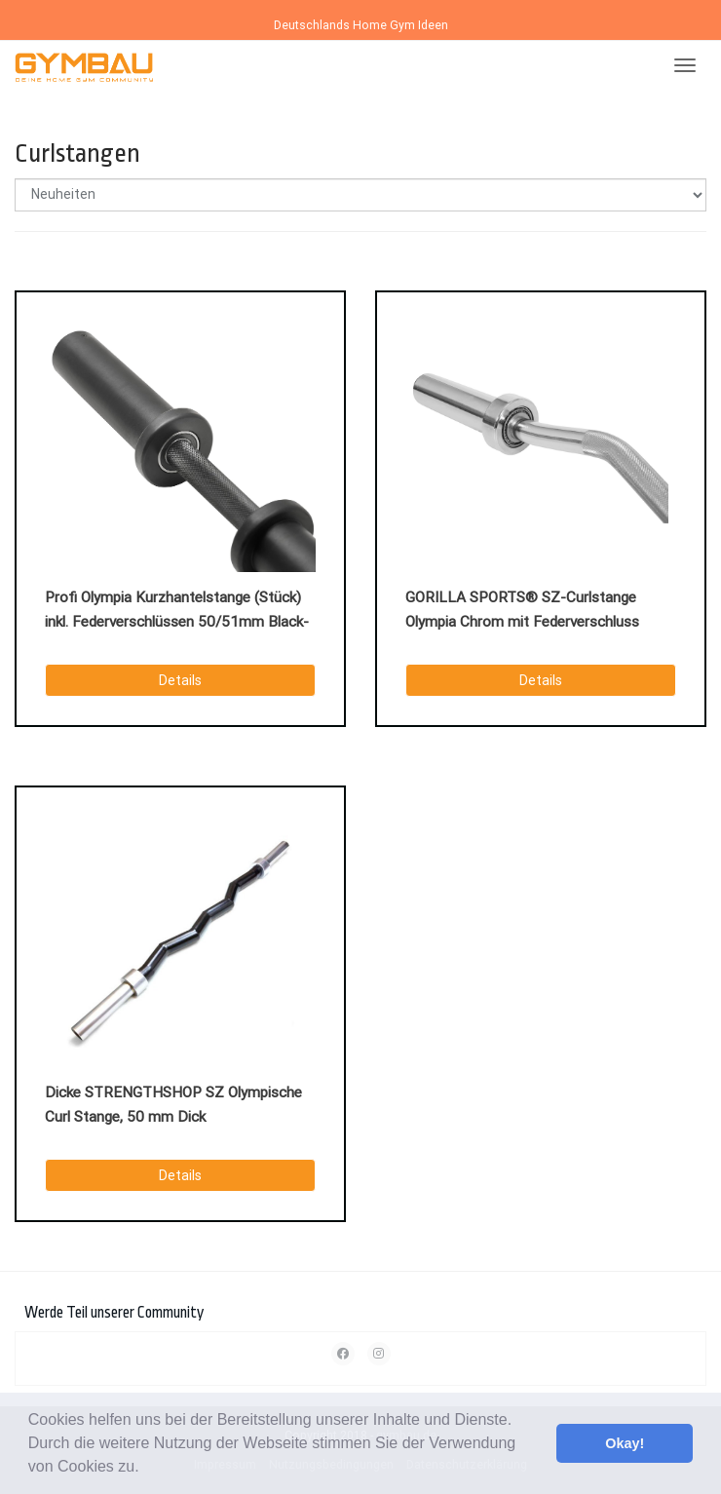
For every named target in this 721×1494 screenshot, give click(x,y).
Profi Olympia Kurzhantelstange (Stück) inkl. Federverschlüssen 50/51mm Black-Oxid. (177, 611)
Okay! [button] (624, 1443)
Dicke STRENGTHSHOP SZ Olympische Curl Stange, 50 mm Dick (173, 1105)
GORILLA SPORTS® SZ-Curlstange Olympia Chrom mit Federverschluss (522, 610)
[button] (146, 1469)
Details (180, 680)
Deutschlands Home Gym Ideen (361, 25)
